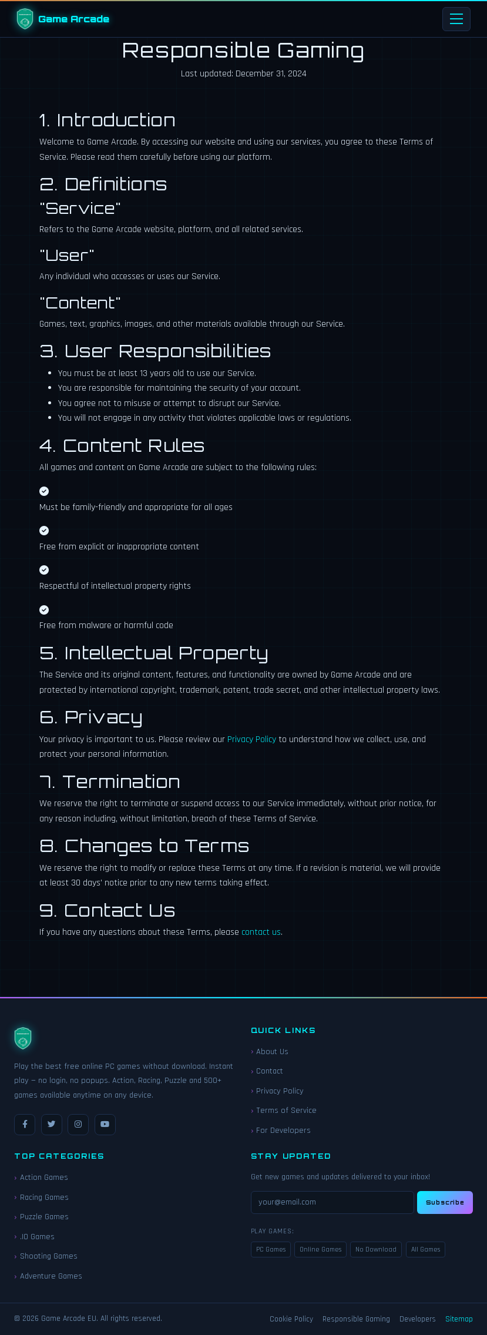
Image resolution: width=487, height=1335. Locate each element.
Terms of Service (286, 1110)
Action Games (44, 1177)
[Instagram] (78, 1124)
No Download (376, 1249)
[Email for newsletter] (333, 1202)
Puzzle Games (44, 1217)
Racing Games (44, 1197)
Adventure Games (51, 1276)
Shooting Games (49, 1256)
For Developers (283, 1130)
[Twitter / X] (51, 1124)
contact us (261, 932)
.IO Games (37, 1237)
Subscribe (445, 1202)
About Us (272, 1051)
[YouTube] (105, 1124)
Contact (269, 1071)
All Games (425, 1249)
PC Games (271, 1249)
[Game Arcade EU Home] (62, 19)
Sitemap (459, 1319)
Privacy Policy (251, 739)
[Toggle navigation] (456, 19)
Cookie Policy (291, 1319)
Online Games (320, 1249)
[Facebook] (24, 1124)
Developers (417, 1319)
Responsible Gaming (356, 1319)
